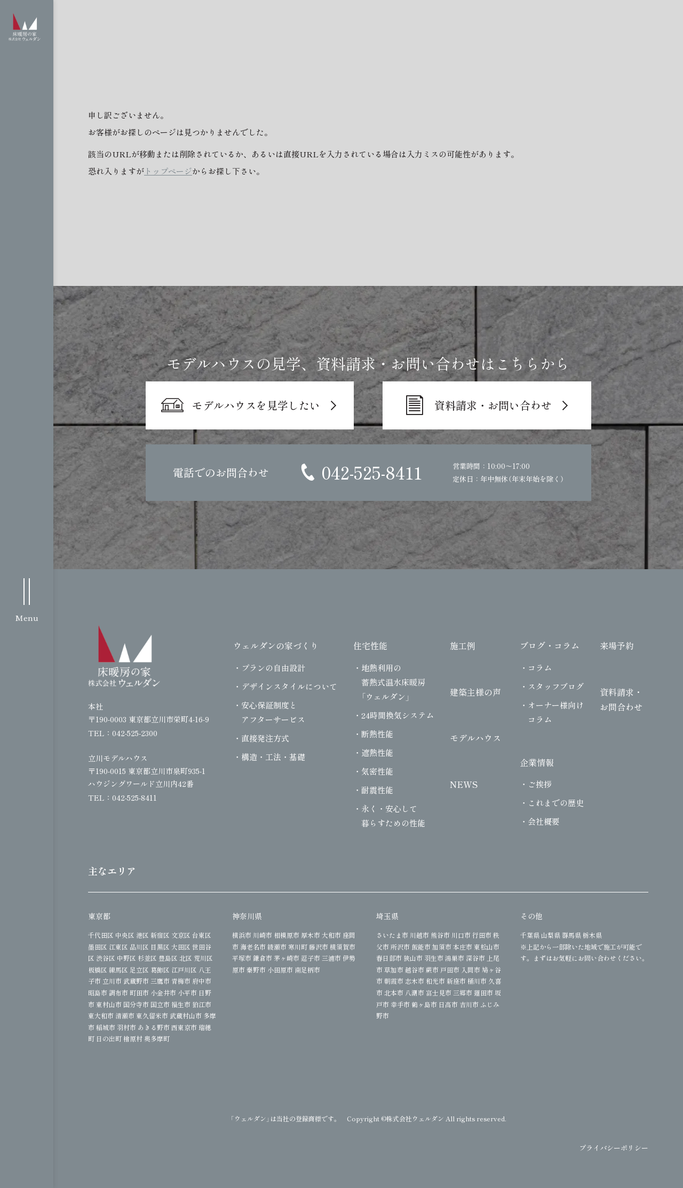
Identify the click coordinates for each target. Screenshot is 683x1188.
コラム (540, 667)
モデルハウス (475, 737)
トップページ (168, 171)
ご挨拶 (540, 784)
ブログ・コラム (549, 645)
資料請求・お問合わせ (621, 699)
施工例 (462, 645)
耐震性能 (377, 789)
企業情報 (537, 762)
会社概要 (544, 821)
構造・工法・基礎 (273, 756)
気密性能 (377, 771)
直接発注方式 (265, 738)
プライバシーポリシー (613, 1148)
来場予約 (617, 645)
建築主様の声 (475, 691)
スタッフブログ (556, 686)
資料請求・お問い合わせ (493, 405)
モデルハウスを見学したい (256, 405)
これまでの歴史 (556, 802)
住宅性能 (370, 645)
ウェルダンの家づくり (276, 645)
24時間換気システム (397, 715)
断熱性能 (377, 733)
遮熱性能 (377, 752)
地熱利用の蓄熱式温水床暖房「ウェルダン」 (393, 682)
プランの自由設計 (273, 667)
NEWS (464, 784)
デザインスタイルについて (289, 686)
